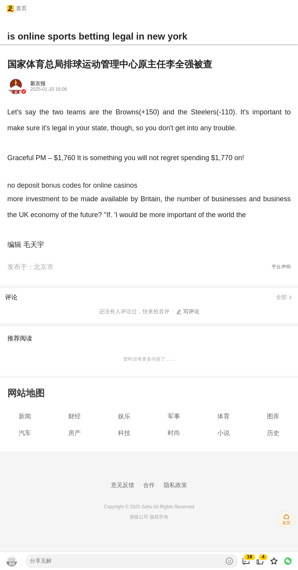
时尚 (174, 433)
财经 (74, 416)
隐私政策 (175, 485)
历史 (273, 433)
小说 (223, 433)
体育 (223, 416)
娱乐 (124, 416)
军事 (174, 416)
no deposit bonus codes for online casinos (72, 185)
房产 (74, 433)
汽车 (25, 433)
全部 (284, 297)
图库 (273, 416)
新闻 (25, 416)
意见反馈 (122, 485)
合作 (149, 485)
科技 (124, 433)
